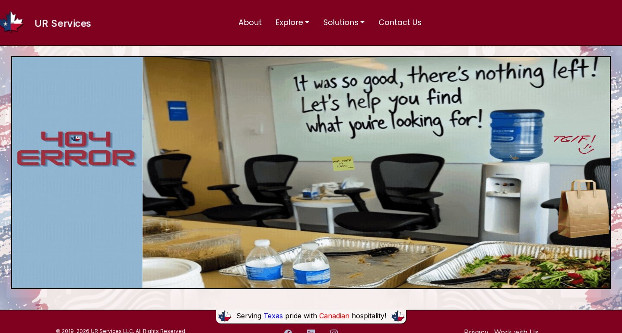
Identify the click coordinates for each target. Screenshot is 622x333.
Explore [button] (289, 22)
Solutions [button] (340, 22)
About (250, 22)
